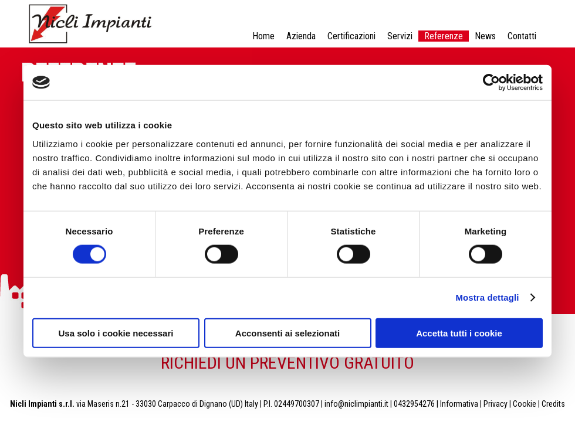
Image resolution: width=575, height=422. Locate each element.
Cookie (524, 404)
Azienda (301, 36)
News (485, 36)
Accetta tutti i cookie (459, 333)
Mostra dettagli (487, 297)
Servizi (399, 36)
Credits (553, 404)
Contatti (522, 36)
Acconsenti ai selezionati (287, 333)
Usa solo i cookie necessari (116, 333)
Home (263, 36)
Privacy (495, 404)
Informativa (459, 404)
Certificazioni (351, 36)
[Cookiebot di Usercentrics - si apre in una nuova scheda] (491, 82)
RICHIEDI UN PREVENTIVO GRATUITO (287, 362)
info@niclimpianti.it (356, 404)
